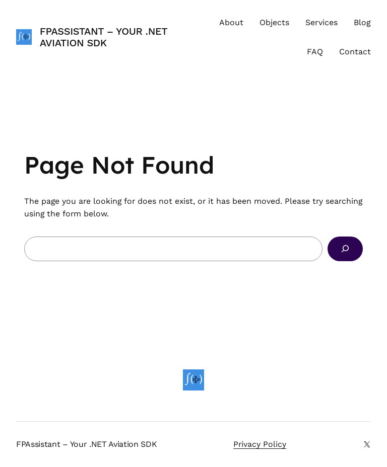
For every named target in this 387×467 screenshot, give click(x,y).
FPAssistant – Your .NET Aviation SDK (103, 37)
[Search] (345, 249)
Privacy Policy (259, 444)
